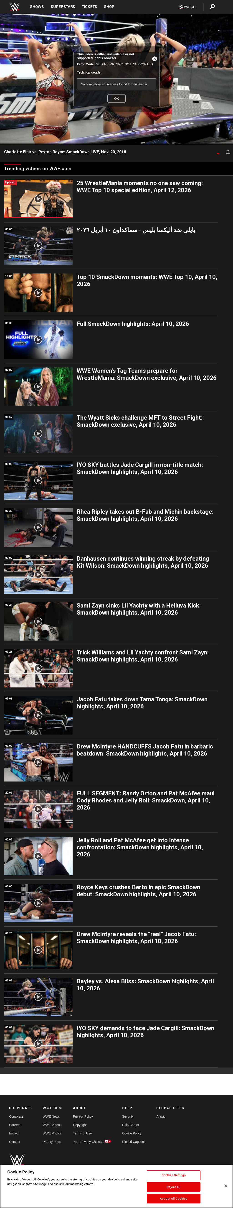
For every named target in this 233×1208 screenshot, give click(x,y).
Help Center (130, 1125)
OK (116, 98)
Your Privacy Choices (88, 1142)
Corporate (16, 1116)
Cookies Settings (174, 1175)
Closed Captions (134, 1142)
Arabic (160, 1116)
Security (128, 1116)
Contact (14, 1142)
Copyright (80, 1125)
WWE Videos (52, 1125)
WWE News (51, 1116)
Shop (109, 7)
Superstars (63, 7)
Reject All (173, 1187)
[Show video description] (218, 152)
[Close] (226, 1186)
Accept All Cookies (173, 1198)
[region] (116, 1186)
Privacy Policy (83, 1116)
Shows (37, 7)
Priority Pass (52, 1142)
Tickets (89, 7)
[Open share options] (228, 152)
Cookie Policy (132, 1133)
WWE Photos (52, 1133)
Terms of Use (82, 1133)
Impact (14, 1133)
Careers (14, 1125)
